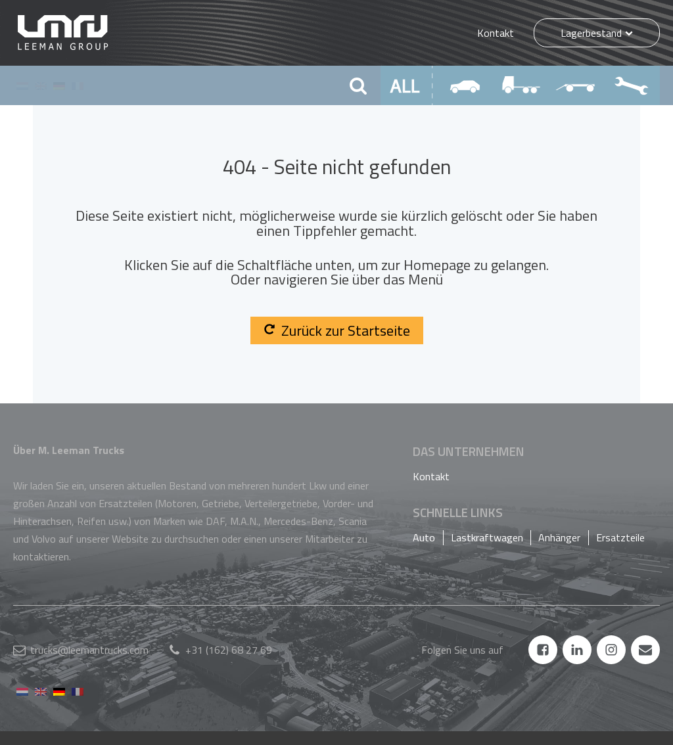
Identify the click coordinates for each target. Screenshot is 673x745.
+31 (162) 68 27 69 (228, 650)
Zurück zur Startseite (337, 330)
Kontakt (495, 33)
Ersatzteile (620, 537)
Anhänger (559, 537)
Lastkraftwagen (487, 537)
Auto (424, 537)
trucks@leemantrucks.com (89, 650)
